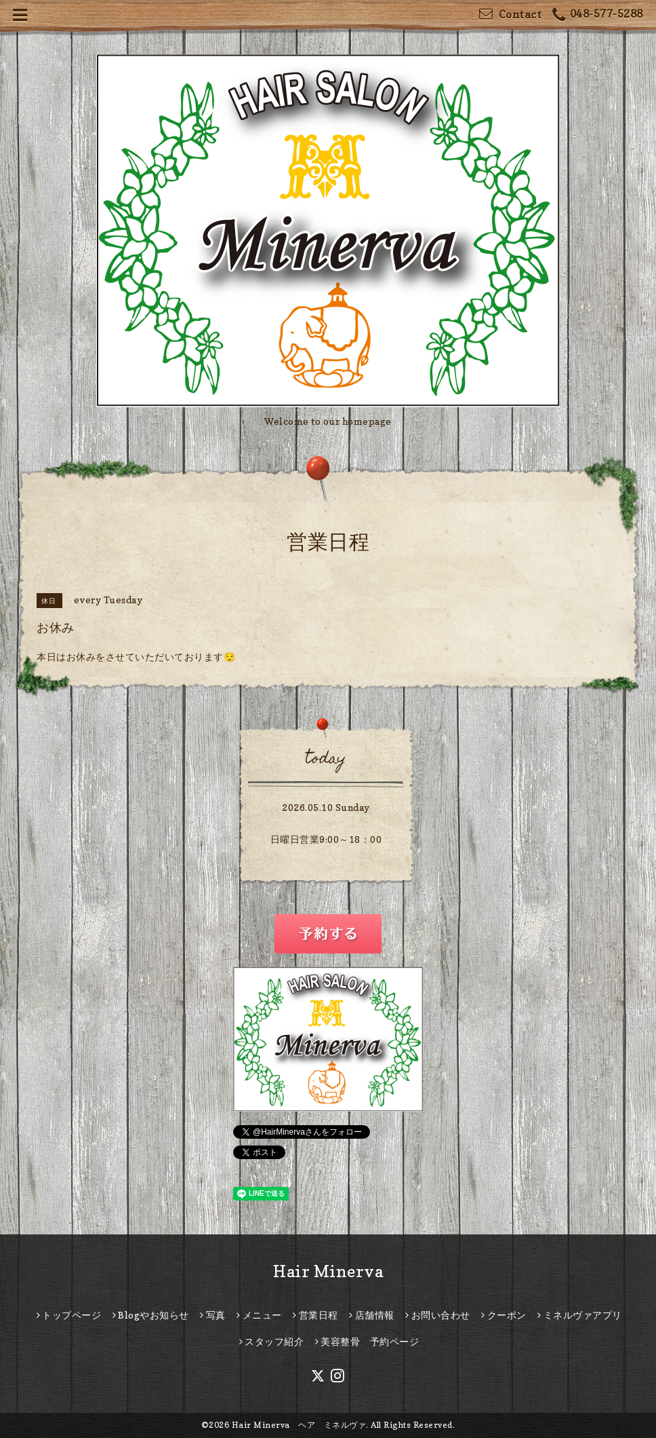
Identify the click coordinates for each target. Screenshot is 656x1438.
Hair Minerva (328, 1271)
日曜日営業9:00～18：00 (326, 839)
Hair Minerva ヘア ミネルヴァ (299, 1425)
